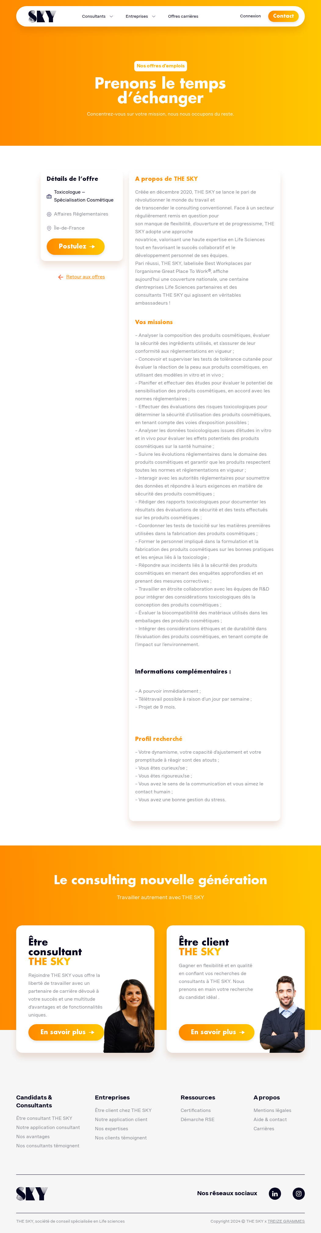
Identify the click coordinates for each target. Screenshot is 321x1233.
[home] (42, 16)
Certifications (196, 1110)
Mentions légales (272, 1110)
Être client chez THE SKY (123, 1110)
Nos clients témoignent (121, 1138)
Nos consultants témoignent (47, 1146)
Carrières (264, 1129)
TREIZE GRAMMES (286, 1221)
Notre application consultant (48, 1127)
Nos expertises (111, 1129)
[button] (98, 16)
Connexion (250, 16)
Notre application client (121, 1119)
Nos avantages (33, 1137)
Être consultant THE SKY (44, 1118)
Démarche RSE (198, 1119)
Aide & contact (270, 1119)
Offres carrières (183, 16)
